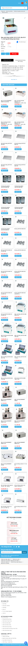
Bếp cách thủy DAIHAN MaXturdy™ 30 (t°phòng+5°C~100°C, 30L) (6, 123)
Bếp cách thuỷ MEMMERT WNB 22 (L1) (6, 400)
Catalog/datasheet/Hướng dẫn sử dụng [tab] (20, 61)
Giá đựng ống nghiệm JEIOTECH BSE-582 (19, 208)
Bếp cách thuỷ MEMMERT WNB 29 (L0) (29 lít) (6, 101)
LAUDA (9, 43)
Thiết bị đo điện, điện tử (5, 559)
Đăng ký (24, 552)
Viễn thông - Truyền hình (7, 642)
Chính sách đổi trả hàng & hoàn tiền (9, 628)
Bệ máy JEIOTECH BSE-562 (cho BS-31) (20, 293)
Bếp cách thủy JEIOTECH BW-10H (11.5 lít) (7, 336)
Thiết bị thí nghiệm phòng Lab (19, 11)
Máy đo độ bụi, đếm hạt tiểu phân (9, 638)
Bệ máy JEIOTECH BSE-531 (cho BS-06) (6, 251)
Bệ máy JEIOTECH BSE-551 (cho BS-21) (6, 293)
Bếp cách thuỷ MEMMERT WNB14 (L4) (6, 421)
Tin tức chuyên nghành (7, 611)
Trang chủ (3, 11)
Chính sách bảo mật (6, 622)
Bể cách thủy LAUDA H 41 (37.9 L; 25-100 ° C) (6, 507)
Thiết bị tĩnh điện (5, 636)
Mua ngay (14, 53)
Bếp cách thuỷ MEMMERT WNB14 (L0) (6, 443)
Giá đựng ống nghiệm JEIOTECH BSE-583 (5, 208)
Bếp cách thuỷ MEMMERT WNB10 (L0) (20, 443)
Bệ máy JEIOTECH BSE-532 (20, 228)
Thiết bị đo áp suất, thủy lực (16, 562)
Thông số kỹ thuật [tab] (7, 60)
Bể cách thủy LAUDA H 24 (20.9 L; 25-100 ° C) (20, 486)
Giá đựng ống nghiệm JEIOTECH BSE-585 (19, 187)
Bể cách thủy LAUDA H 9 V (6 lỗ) (20, 507)
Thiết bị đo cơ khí (16, 559)
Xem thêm (13, 79)
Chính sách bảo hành (6, 624)
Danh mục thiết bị (9, 11)
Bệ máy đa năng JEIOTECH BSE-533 (20, 165)
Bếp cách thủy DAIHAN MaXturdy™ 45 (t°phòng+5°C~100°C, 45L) (20, 123)
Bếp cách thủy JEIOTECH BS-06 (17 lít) (7, 357)
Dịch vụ (4, 609)
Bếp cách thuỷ (5, 12)
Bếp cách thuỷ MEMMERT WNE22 (20, 400)
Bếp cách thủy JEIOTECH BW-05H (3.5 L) (21, 315)
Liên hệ (3, 613)
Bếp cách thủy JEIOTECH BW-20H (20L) (21, 336)
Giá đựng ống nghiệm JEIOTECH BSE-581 (5, 229)
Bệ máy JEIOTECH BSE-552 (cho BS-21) (20, 272)
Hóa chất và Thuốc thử (7, 640)
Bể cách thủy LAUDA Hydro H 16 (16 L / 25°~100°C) (7, 486)
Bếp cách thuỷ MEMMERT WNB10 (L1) (20, 421)
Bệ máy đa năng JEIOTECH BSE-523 (6, 165)
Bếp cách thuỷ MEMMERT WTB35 (6, 464)
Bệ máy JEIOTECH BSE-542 (20, 250)
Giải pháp (4, 607)
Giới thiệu (4, 603)
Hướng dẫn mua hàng (6, 619)
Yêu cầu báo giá (21, 42)
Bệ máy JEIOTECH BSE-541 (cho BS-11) (6, 272)
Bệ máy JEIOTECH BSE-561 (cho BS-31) (6, 315)
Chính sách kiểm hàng (7, 630)
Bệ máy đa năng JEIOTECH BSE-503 (6, 144)
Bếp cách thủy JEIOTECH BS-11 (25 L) (20, 357)
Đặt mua (4, 106)
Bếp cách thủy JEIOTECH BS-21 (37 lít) (7, 379)
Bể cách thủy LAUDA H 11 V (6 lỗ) (21, 464)
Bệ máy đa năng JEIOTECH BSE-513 (20, 144)
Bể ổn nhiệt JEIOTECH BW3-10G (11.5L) (20, 379)
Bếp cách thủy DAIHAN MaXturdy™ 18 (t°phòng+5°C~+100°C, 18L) (20, 101)
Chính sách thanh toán (7, 621)
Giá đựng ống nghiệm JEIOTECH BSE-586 (5, 187)
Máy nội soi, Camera (5, 563)
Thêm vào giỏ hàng (5, 54)
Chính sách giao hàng (6, 626)
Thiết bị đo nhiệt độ (5, 562)
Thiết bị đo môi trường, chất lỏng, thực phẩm (10, 560)
